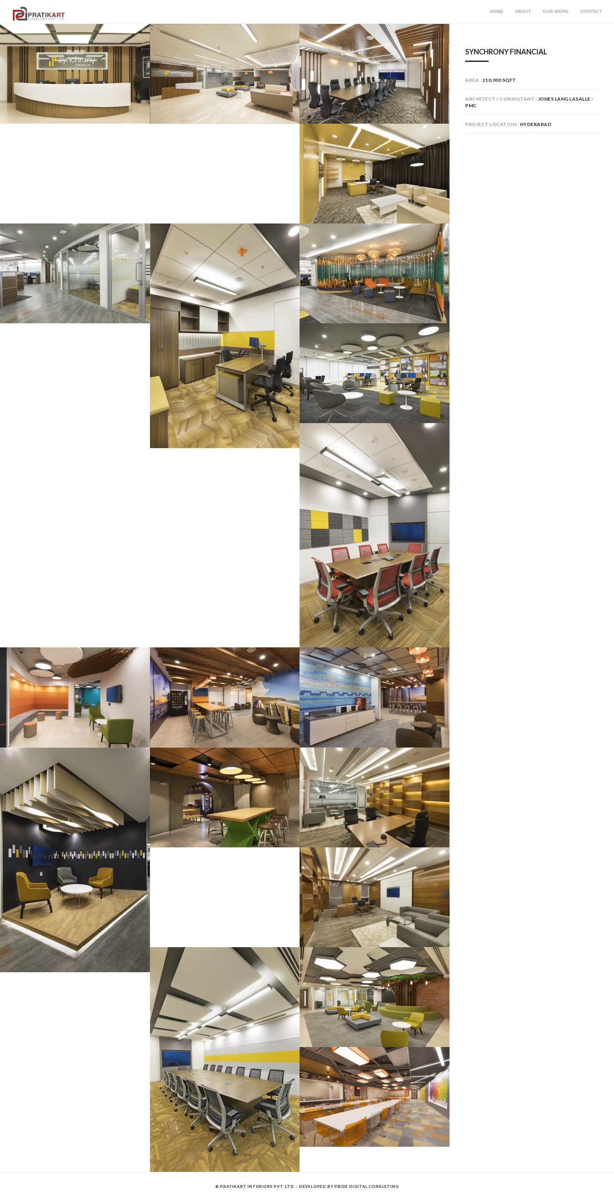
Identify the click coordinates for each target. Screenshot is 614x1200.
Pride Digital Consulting (366, 1186)
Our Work (556, 11)
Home (497, 11)
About (523, 11)
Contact (591, 11)
